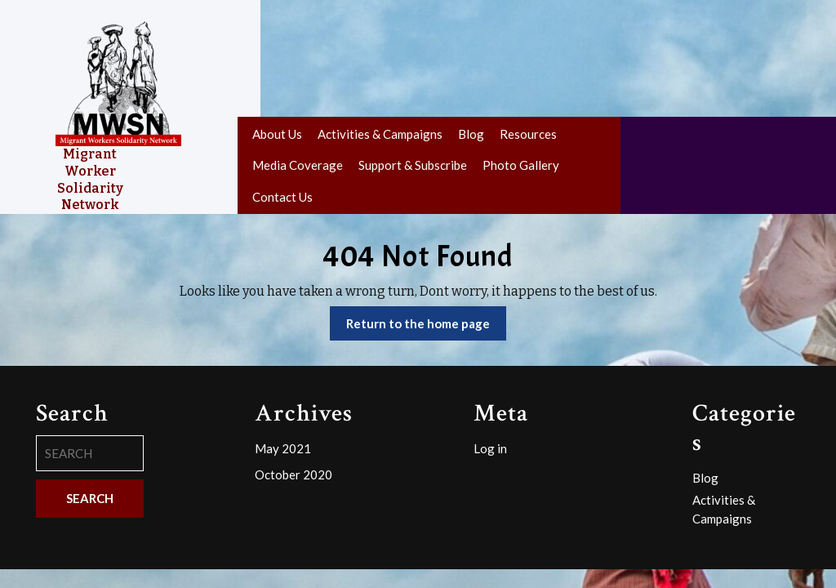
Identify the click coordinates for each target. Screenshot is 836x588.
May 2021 (283, 448)
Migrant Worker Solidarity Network (90, 179)
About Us (277, 134)
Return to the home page (426, 327)
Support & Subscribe (412, 165)
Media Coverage (297, 165)
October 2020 (293, 474)
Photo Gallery (520, 165)
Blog (471, 134)
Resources (528, 134)
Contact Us (282, 196)
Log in (490, 448)
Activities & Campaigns (380, 134)
